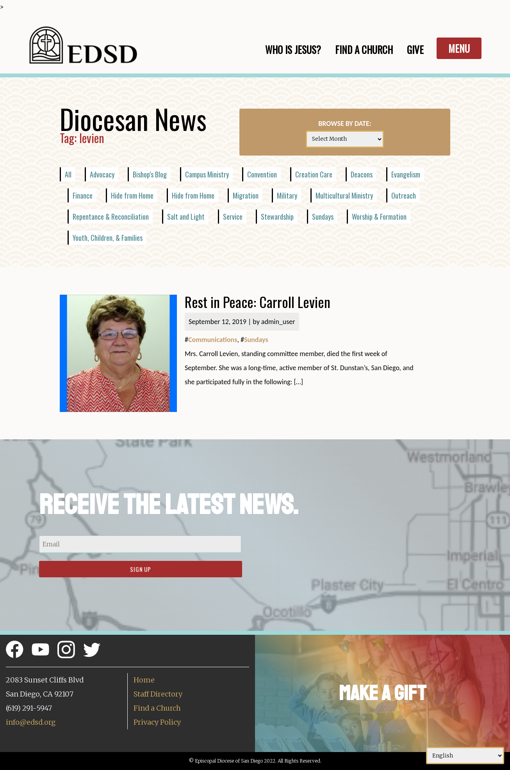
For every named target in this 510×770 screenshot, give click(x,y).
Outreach (403, 195)
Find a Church (157, 708)
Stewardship (277, 216)
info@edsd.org (30, 722)
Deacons (362, 174)
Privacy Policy (157, 722)
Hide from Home (132, 195)
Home (144, 679)
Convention (262, 174)
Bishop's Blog (150, 174)
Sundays (322, 216)
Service (233, 216)
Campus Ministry (207, 174)
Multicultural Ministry (344, 195)
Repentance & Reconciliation (111, 216)
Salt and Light (186, 216)
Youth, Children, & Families (108, 238)
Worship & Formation (379, 216)
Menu (459, 48)
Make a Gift (382, 693)
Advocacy (102, 174)
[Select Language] (465, 755)
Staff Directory (158, 693)
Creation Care (313, 174)
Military (287, 195)
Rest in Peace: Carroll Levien (257, 301)
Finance (83, 195)
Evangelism (405, 174)
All (68, 174)
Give (415, 49)
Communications (212, 339)
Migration (246, 195)
